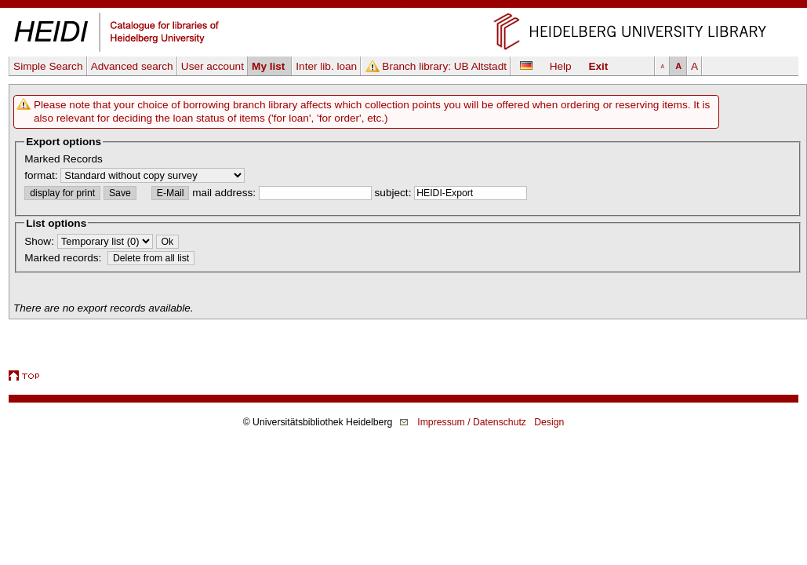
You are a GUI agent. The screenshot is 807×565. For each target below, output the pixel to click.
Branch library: (444, 66)
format (39, 175)
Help (561, 66)
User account (212, 66)
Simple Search (47, 66)
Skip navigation (403, 6)
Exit (598, 66)
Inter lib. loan (326, 66)
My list (270, 66)
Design (549, 422)
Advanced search (132, 66)
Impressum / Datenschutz (471, 422)
